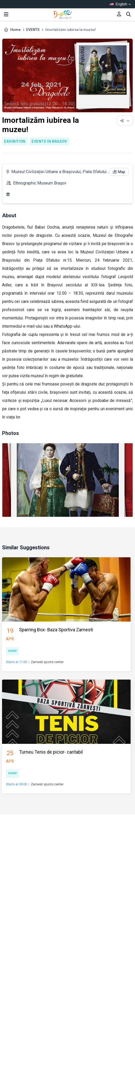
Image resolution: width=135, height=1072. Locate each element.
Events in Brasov (49, 141)
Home (15, 30)
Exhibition (14, 141)
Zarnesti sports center (47, 662)
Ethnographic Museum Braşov (39, 183)
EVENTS (33, 30)
